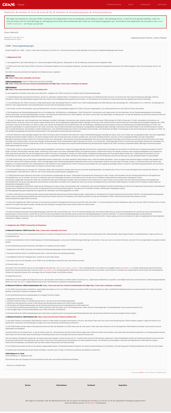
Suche (42, 12)
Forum (33, 12)
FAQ (50, 12)
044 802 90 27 (90, 403)
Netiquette (60, 12)
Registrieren (9, 12)
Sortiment (91, 385)
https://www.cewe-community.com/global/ (72, 84)
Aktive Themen (160, 37)
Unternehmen (61, 385)
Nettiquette (21, 282)
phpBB (141, 372)
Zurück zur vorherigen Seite (16, 365)
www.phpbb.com (126, 268)
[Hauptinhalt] (85, 193)
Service (28, 385)
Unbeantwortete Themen (141, 37)
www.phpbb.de (48, 270)
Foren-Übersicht (11, 32)
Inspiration (123, 385)
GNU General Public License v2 (67, 268)
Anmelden (23, 12)
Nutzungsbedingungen (79, 12)
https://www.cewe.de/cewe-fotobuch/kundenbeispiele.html (30, 84)
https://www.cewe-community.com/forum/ (24, 78)
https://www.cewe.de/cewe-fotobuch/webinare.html (28, 89)
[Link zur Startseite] (25, 4)
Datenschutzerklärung (102, 12)
